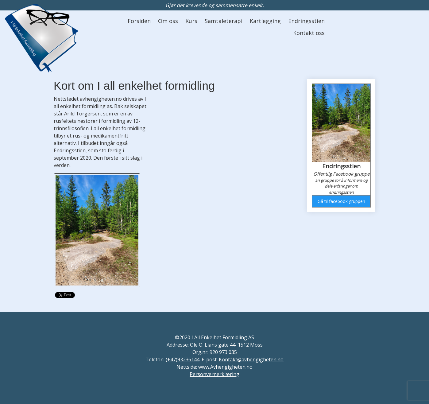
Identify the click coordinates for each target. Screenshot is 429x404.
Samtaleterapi (223, 21)
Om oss (168, 21)
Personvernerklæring (214, 374)
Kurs (191, 21)
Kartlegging (265, 21)
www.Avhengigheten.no (225, 366)
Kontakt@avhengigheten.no (251, 359)
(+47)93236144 (182, 359)
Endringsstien (306, 21)
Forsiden (139, 21)
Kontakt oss (309, 33)
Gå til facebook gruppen (341, 201)
